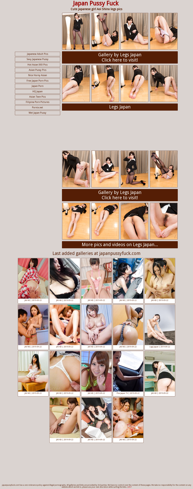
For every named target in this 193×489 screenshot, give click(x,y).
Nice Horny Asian (37, 75)
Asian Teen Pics (37, 96)
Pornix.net (37, 107)
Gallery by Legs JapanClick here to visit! (119, 57)
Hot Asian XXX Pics (37, 64)
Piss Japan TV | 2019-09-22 (128, 372)
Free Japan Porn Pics (37, 80)
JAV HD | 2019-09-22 (33, 279)
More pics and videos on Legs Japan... (120, 244)
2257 (129, 487)
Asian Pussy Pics (37, 70)
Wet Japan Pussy (37, 112)
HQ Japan (37, 91)
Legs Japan (120, 107)
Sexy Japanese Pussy (37, 59)
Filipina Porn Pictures (37, 102)
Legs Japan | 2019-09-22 (160, 326)
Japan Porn (37, 86)
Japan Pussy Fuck (96, 3)
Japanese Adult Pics (37, 54)
